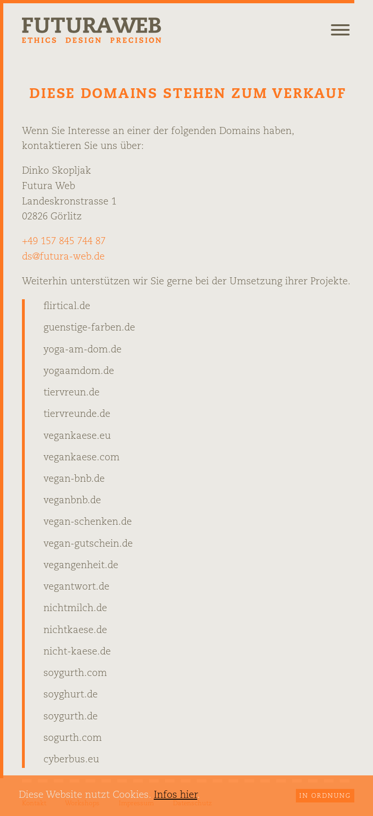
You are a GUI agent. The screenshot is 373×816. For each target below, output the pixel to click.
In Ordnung (325, 796)
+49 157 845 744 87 (64, 241)
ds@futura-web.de (63, 257)
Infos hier (175, 795)
